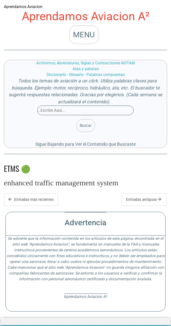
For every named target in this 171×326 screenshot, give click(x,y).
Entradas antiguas (143, 199)
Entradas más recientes (31, 199)
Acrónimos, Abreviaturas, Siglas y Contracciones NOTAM (85, 63)
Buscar (86, 125)
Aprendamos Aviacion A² (85, 16)
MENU (84, 34)
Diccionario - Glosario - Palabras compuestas (86, 74)
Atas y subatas (86, 69)
